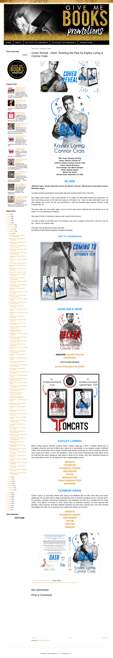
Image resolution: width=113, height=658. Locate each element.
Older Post (105, 637)
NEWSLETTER (69, 477)
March (11, 485)
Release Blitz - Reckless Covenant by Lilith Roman (17, 449)
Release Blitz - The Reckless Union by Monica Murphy (17, 379)
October (11, 229)
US (67, 354)
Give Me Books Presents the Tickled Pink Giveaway (21, 161)
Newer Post (35, 637)
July (10, 477)
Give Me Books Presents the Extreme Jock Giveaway (21, 125)
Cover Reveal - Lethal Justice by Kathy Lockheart (17, 431)
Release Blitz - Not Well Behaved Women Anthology (17, 390)
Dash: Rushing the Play (58, 582)
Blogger (70, 653)
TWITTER (70, 524)
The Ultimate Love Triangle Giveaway (19, 149)
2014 (9, 507)
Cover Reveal (49, 582)
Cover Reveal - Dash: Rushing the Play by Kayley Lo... (17, 285)
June (10, 479)
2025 (9, 216)
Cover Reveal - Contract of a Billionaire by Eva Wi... (16, 393)
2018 (9, 499)
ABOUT (18, 43)
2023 (9, 220)
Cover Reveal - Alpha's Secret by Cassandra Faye (17, 438)
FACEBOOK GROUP (69, 468)
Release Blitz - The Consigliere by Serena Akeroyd (17, 351)
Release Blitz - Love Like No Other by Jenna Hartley (17, 296)
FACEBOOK (70, 465)
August (11, 233)
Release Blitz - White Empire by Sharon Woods (17, 278)
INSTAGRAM (69, 471)
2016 (9, 503)
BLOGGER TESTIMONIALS (64, 43)
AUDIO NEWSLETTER (69, 480)
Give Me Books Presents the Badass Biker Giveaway (21, 173)
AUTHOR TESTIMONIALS (37, 43)
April (10, 483)
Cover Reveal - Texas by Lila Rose (17, 263)
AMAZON (70, 527)
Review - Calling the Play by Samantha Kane (21, 185)
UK (72, 354)
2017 (9, 501)
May (10, 481)
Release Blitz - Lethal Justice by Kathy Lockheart (17, 236)
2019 (9, 497)
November (12, 227)
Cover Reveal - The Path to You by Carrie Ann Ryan (17, 303)
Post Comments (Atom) (44, 640)
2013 (9, 510)
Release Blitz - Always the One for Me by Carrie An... (17, 404)
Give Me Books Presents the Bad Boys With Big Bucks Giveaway (21, 198)
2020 (9, 494)
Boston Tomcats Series (41, 582)
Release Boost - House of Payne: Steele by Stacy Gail (21, 102)
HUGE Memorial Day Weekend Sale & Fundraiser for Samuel (20, 89)
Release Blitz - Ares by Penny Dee (17, 272)
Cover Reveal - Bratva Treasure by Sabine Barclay (17, 253)
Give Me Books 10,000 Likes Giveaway (20, 136)
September (12, 231)
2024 (9, 218)
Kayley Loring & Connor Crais (70, 582)
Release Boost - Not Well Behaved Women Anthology (17, 337)
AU (82, 354)
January (11, 490)
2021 (9, 492)
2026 (9, 214)
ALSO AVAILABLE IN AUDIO (70, 366)
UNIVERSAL (69, 357)
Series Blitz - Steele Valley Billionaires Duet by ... (15, 330)
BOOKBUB (70, 483)
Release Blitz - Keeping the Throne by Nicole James (17, 246)
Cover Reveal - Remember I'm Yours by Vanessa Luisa (18, 341)
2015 (9, 505)
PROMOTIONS (86, 43)
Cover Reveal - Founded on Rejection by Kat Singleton (16, 397)
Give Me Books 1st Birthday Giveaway (20, 113)
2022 (9, 223)
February (11, 487)
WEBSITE (70, 462)
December (12, 224)
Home (70, 637)
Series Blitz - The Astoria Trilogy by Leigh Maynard (17, 327)
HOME (8, 43)
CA (77, 354)
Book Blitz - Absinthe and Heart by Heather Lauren (17, 421)
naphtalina (59, 653)
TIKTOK (70, 474)
